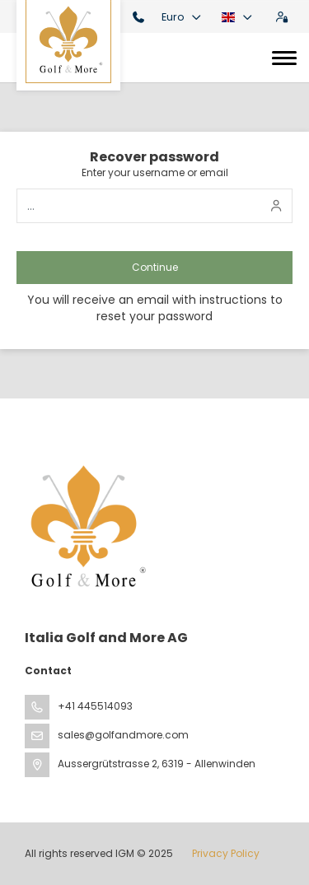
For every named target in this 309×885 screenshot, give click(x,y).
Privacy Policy (226, 853)
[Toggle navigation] (284, 57)
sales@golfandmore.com (123, 735)
